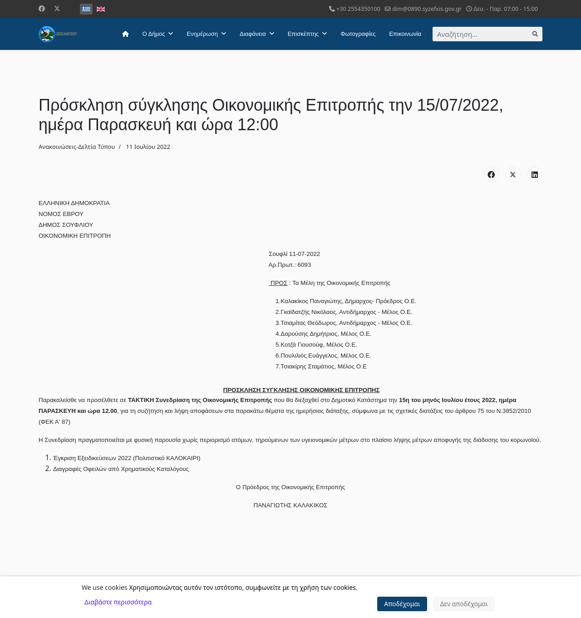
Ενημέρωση (202, 33)
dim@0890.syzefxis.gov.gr (427, 9)
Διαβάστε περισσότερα (118, 602)
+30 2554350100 (358, 9)
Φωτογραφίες (357, 33)
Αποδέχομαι (402, 603)
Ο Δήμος (154, 33)
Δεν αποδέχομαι (464, 603)
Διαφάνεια (253, 33)
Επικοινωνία (405, 33)
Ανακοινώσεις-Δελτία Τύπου (77, 146)
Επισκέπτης (303, 33)
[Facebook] (42, 8)
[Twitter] (57, 8)
